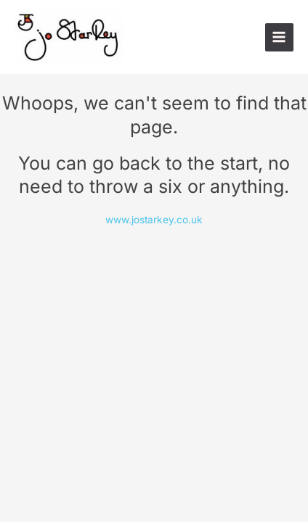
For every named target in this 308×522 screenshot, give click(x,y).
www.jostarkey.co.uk (154, 219)
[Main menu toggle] (279, 37)
